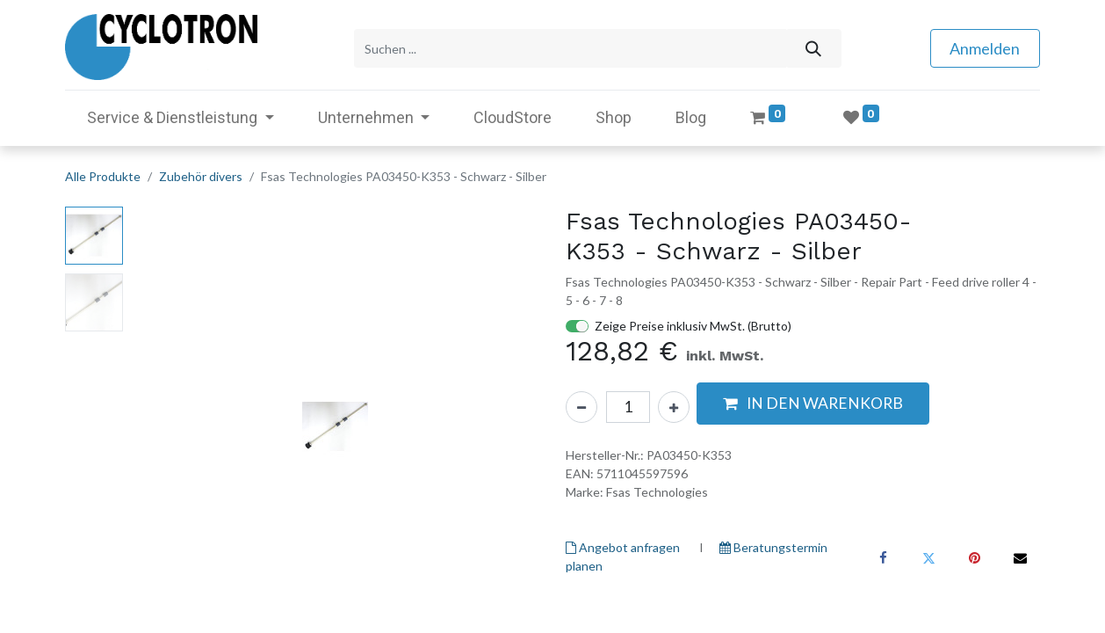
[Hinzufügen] (674, 404)
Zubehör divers (200, 173)
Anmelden (985, 46)
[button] (813, 400)
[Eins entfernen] (581, 404)
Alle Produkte (103, 173)
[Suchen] (813, 47)
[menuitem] (512, 115)
